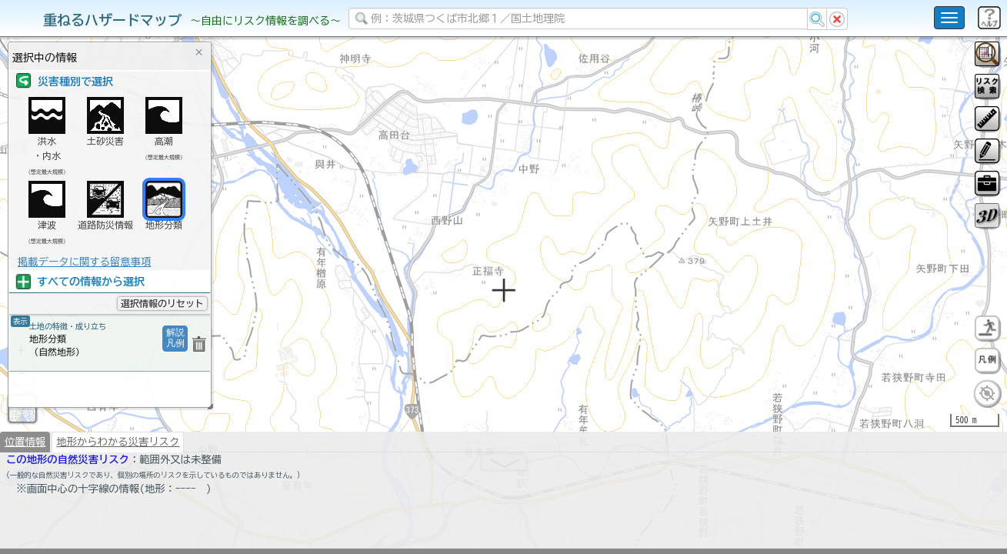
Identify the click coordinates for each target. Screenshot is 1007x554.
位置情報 (25, 445)
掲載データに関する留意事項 (84, 261)
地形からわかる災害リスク (117, 445)
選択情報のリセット (162, 303)
